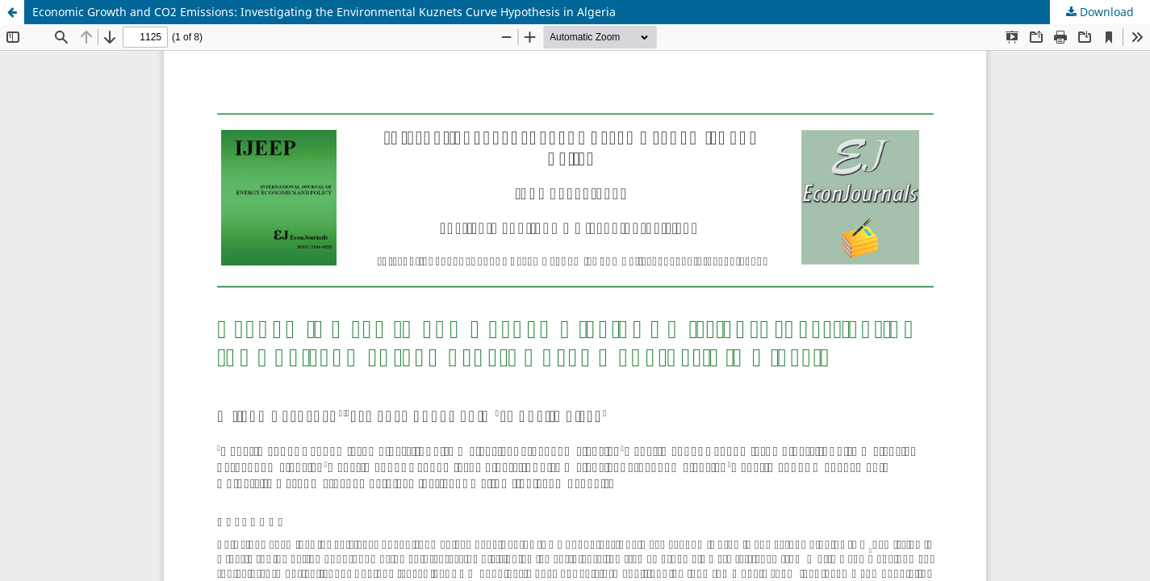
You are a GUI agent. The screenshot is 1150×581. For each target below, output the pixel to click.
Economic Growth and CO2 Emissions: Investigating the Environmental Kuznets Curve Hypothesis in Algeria (324, 11)
